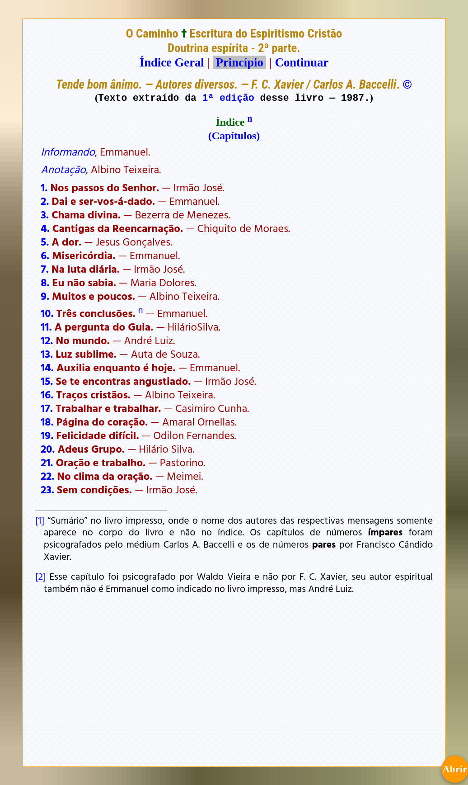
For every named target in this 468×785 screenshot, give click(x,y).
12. (47, 340)
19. (47, 435)
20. (48, 448)
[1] (39, 520)
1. (44, 187)
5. (45, 241)
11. (46, 326)
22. (47, 476)
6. (45, 255)
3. (45, 214)
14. (47, 367)
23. (47, 489)
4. (45, 228)
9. (45, 296)
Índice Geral (172, 62)
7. (45, 268)
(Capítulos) (234, 136)
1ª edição (228, 97)
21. (47, 462)
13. (47, 353)
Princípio (239, 62)
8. (45, 282)
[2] (40, 576)
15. (47, 381)
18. (47, 421)
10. (47, 313)
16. (47, 394)
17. (47, 408)
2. (45, 201)
